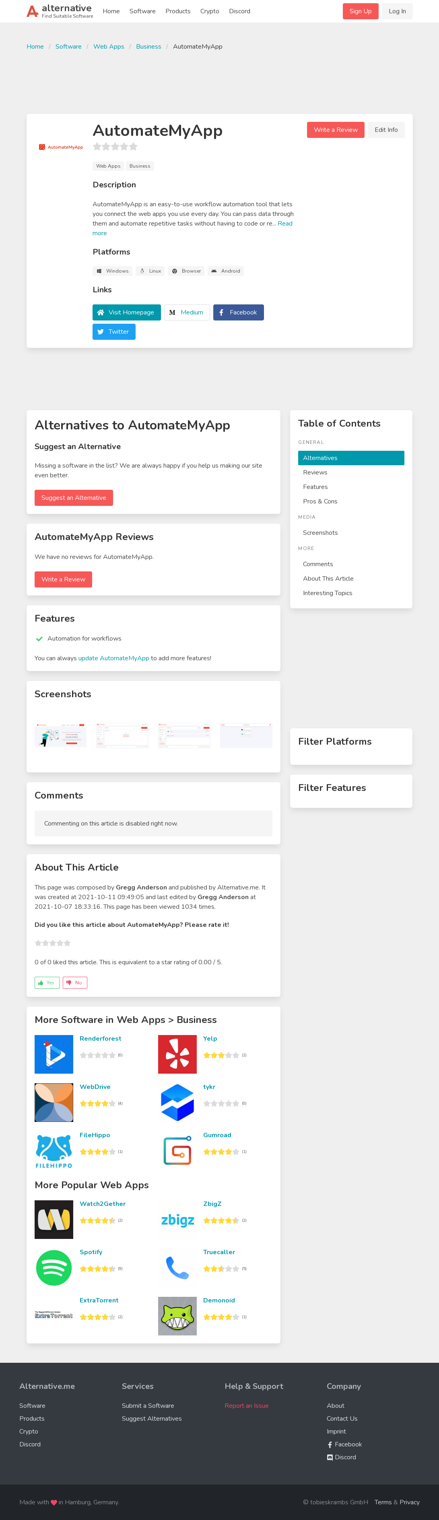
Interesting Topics (327, 593)
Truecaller (219, 1252)
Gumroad (217, 1135)
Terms (383, 1502)
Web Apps (108, 46)
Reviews (315, 472)
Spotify (91, 1252)
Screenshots (320, 532)
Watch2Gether (103, 1204)
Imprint (336, 1431)
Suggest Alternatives (152, 1418)
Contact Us (342, 1418)
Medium (192, 312)
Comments (318, 564)
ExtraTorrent (99, 1300)
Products (178, 11)
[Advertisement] (219, 81)
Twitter (119, 331)
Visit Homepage (131, 312)
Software (143, 11)
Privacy (410, 1502)
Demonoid (219, 1300)
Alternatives (320, 458)
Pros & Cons (320, 501)
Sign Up (361, 11)
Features (315, 487)
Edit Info (386, 129)
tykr (209, 1086)
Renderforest (101, 1038)
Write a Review (336, 129)
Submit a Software (148, 1405)
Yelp (210, 1038)
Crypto (209, 11)
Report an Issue (247, 1405)
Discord (239, 11)
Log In (397, 11)
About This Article (328, 578)
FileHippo (95, 1135)
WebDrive (95, 1086)
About (335, 1405)
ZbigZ (212, 1204)
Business (148, 46)
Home (111, 11)
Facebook (243, 312)
